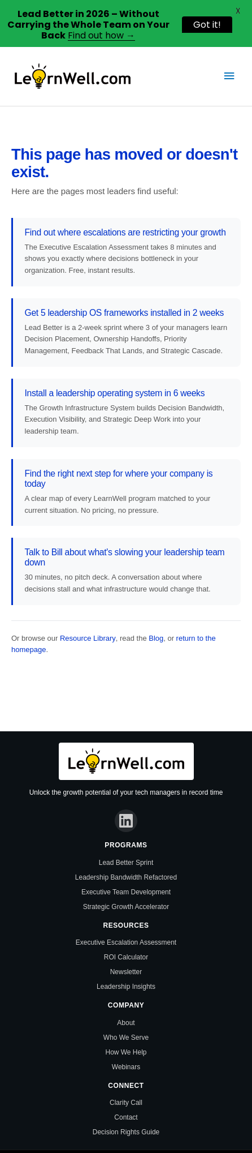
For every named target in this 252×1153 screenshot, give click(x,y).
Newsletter (126, 972)
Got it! (207, 24)
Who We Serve (126, 1037)
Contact (125, 1117)
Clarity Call (126, 1103)
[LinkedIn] (126, 820)
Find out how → (101, 35)
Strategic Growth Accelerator (126, 907)
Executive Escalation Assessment (126, 942)
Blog (156, 638)
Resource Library (88, 638)
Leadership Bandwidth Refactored (126, 877)
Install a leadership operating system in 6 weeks (115, 393)
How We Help (126, 1052)
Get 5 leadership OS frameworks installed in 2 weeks (124, 313)
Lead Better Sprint (126, 863)
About (125, 1023)
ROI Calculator (126, 957)
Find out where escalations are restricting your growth (125, 232)
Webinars (126, 1067)
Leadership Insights (126, 987)
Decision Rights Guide (126, 1132)
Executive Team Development (126, 892)
